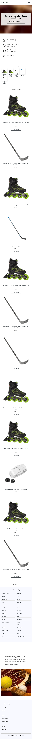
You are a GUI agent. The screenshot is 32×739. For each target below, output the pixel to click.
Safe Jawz (19, 624)
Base (18, 605)
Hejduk (3, 602)
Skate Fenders (5, 622)
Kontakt (4, 729)
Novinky (4, 707)
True (3, 636)
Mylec (18, 616)
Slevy (3, 710)
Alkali (18, 633)
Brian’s (3, 596)
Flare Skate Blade (21, 636)
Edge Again (19, 613)
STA (3, 633)
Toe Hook (19, 630)
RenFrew (4, 605)
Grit (2, 624)
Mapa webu (5, 718)
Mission (3, 627)
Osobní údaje (5, 721)
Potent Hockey (5, 593)
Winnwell (19, 593)
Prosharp (4, 610)
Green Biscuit (20, 627)
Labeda (3, 607)
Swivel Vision (5, 630)
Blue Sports (19, 607)
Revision (19, 610)
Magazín (4, 715)
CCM (18, 596)
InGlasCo (4, 613)
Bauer (18, 599)
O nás (3, 726)
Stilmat (18, 622)
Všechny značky (6, 704)
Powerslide (4, 599)
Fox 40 (3, 619)
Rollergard (19, 619)
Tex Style (4, 616)
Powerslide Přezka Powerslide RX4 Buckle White (16, 489)
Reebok (19, 602)
